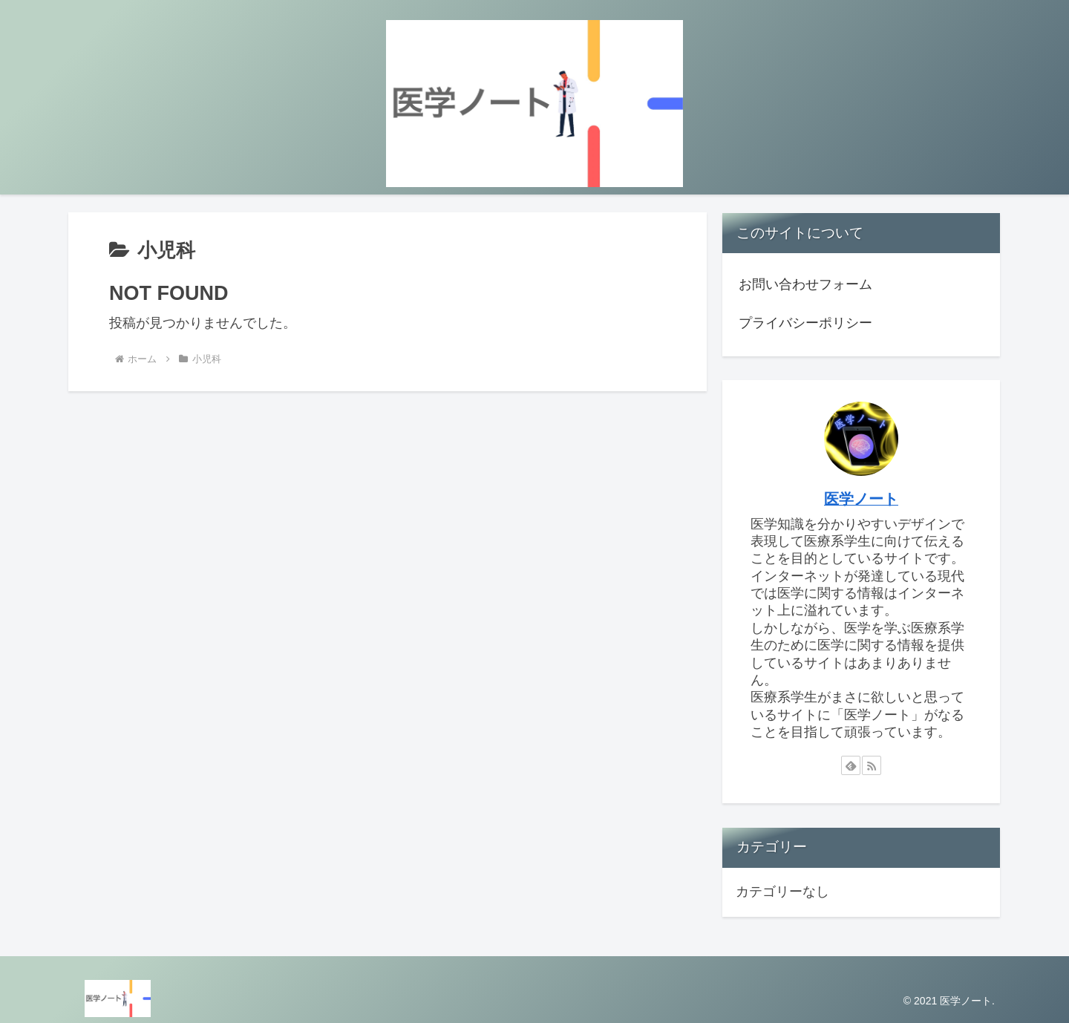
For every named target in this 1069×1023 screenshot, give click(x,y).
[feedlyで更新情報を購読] (850, 765)
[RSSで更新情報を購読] (871, 765)
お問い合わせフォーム (805, 284)
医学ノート (861, 499)
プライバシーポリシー (805, 323)
